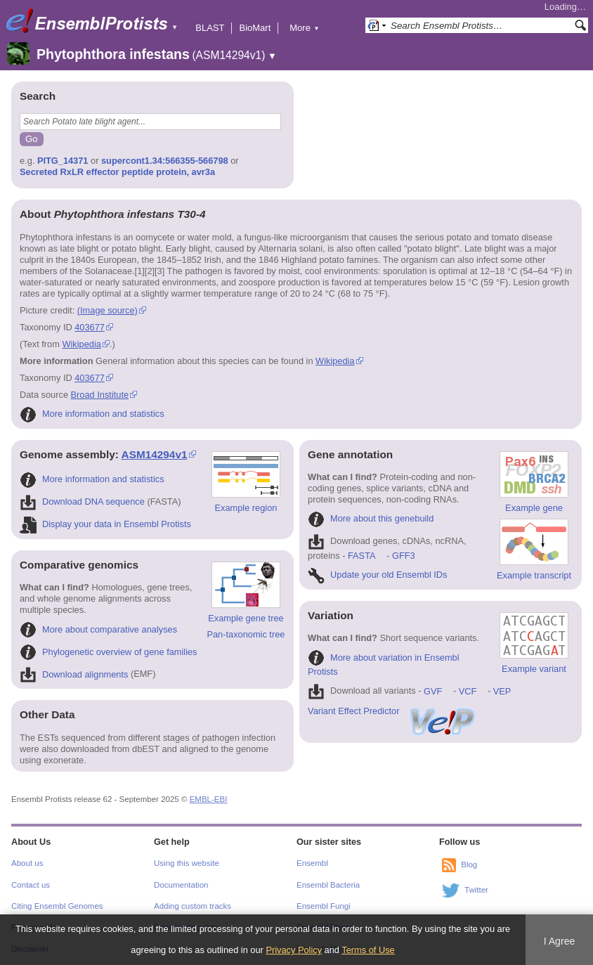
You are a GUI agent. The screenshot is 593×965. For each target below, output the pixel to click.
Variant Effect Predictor (393, 711)
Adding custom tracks (192, 906)
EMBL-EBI (209, 799)
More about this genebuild (371, 518)
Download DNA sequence (82, 501)
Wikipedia (81, 344)
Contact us (30, 885)
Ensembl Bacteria (328, 885)
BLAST (209, 27)
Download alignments (74, 674)
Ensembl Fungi (323, 906)
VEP (502, 691)
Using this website (186, 863)
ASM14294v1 (155, 454)
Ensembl (312, 863)
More (304, 27)
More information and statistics (92, 413)
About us (27, 863)
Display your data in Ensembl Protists (105, 524)
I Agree (559, 941)
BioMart (255, 27)
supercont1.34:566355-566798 (164, 160)
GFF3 (403, 555)
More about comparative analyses (98, 629)
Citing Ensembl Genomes (57, 906)
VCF (468, 691)
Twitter (476, 890)
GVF (433, 691)
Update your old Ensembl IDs (377, 574)
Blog (469, 864)
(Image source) (107, 310)
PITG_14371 (63, 160)
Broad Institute (100, 394)
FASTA (361, 555)
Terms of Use (367, 950)
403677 (89, 327)
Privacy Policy (294, 950)
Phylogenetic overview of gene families (108, 652)
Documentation (181, 885)
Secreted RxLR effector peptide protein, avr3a (117, 172)
